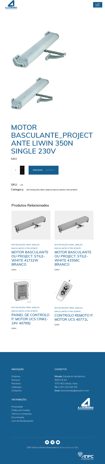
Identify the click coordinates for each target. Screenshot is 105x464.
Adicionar (38, 170)
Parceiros (16, 383)
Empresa (15, 376)
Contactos (16, 390)
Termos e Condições (21, 414)
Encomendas (17, 417)
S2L (76, 447)
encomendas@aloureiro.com (75, 390)
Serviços (15, 380)
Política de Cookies (20, 410)
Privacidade (17, 406)
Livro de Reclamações (22, 421)
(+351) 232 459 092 (67, 387)
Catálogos (16, 387)
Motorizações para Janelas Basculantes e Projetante (52, 190)
